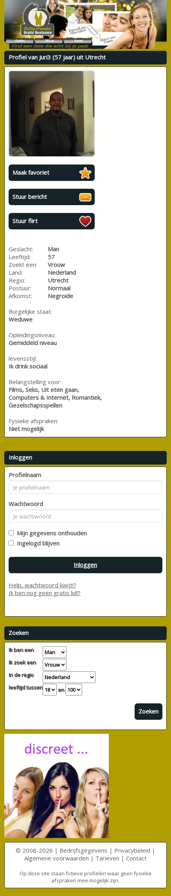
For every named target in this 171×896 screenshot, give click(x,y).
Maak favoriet (31, 172)
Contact (136, 858)
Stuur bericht (30, 196)
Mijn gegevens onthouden (50, 533)
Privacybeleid (132, 850)
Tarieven (107, 858)
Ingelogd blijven (36, 543)
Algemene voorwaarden (56, 858)
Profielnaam (25, 475)
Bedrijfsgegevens (83, 850)
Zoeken (148, 711)
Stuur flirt (25, 221)
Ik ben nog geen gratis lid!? (45, 593)
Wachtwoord (26, 504)
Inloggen (85, 565)
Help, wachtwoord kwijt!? (42, 585)
